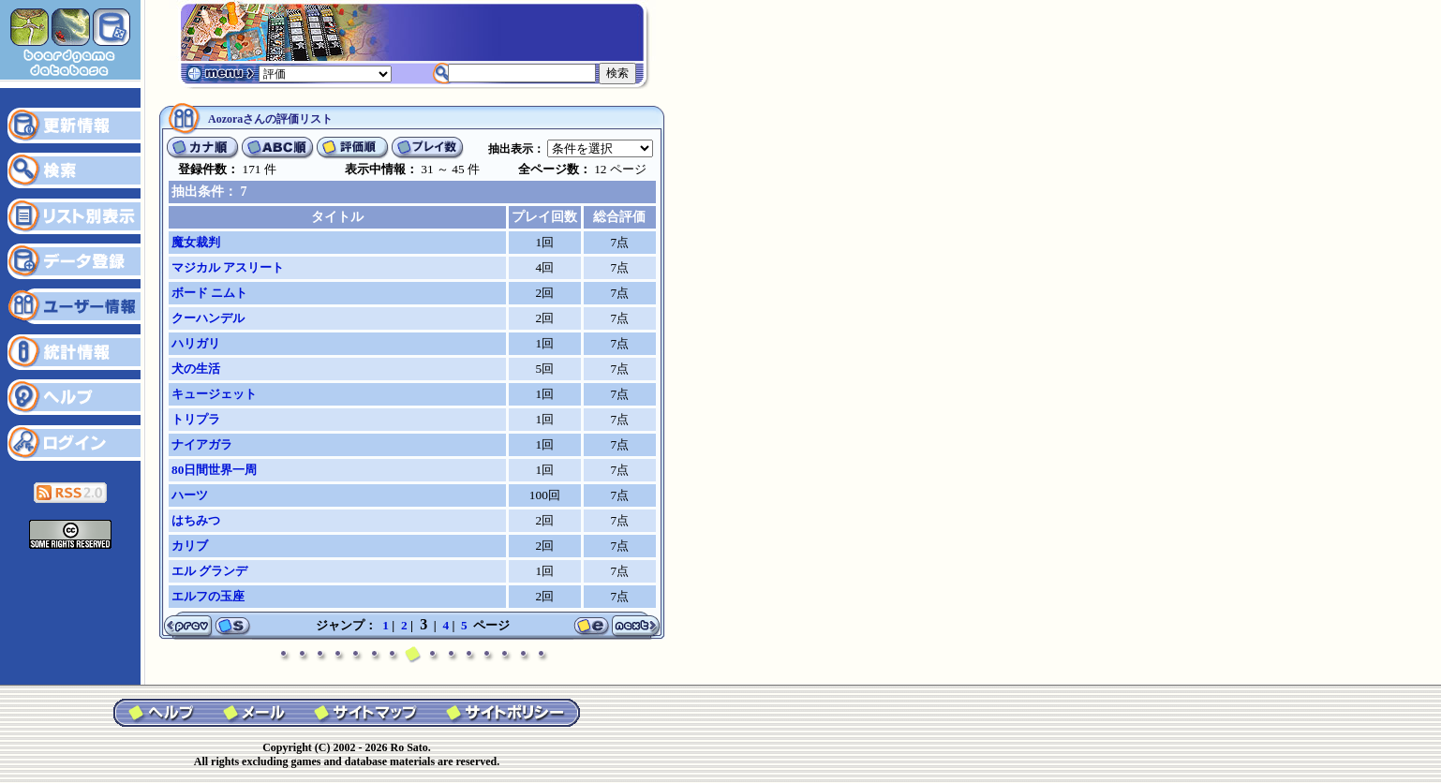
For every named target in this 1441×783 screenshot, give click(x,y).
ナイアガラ (201, 444)
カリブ (189, 546)
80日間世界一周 (214, 470)
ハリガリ (195, 343)
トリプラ (195, 419)
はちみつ (195, 520)
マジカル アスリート (227, 267)
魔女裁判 (195, 242)
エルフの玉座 (208, 596)
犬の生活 (195, 369)
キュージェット (214, 394)
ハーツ (189, 495)
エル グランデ (209, 571)
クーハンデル (208, 318)
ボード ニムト (209, 293)
